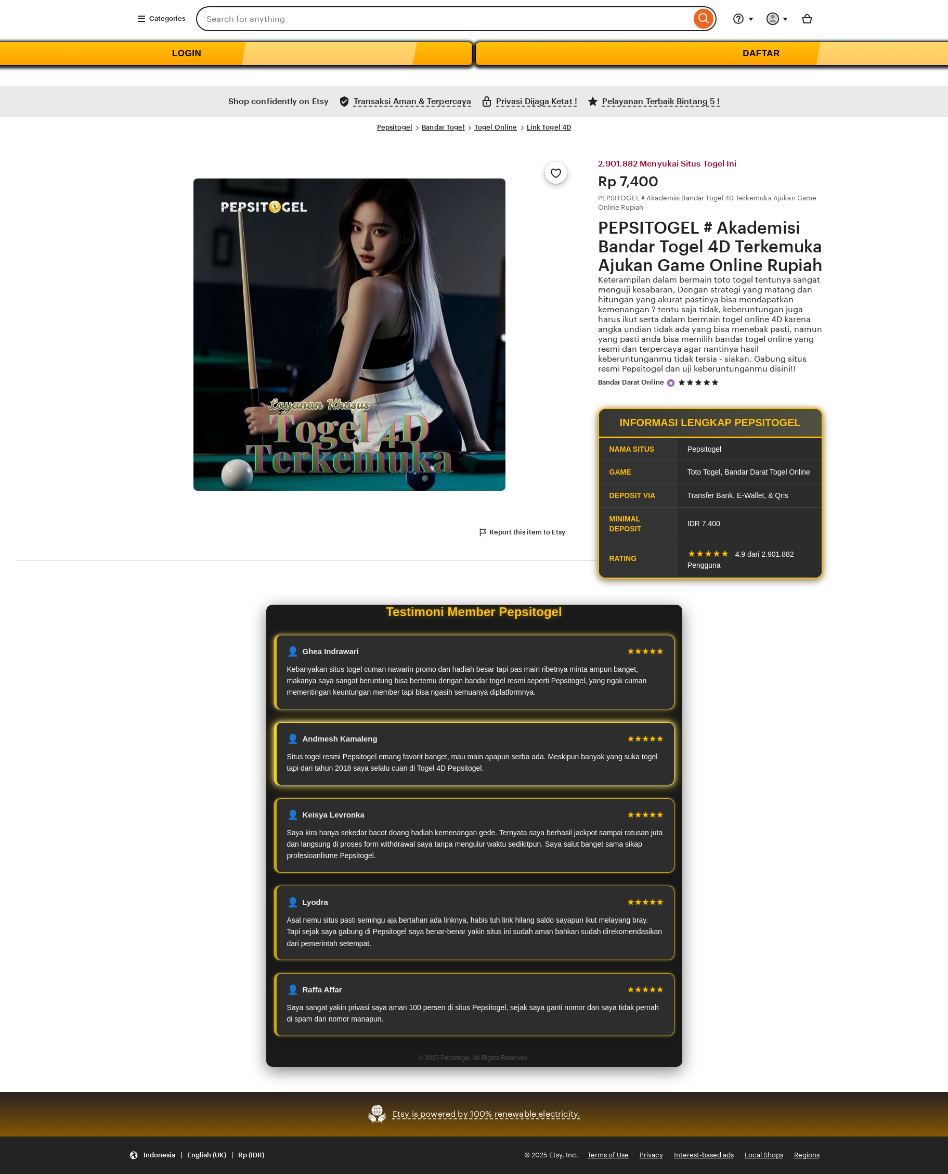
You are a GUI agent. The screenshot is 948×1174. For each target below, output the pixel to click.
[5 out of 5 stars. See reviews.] (700, 383)
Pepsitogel (394, 127)
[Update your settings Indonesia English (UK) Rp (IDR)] (196, 1155)
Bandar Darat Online (631, 382)
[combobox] (443, 18)
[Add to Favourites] (556, 173)
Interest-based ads (704, 1155)
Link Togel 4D (549, 127)
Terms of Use (608, 1155)
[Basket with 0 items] (807, 18)
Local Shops (764, 1155)
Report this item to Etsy (521, 532)
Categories (161, 18)
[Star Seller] (671, 383)
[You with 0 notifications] (777, 18)
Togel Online (495, 127)
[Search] (704, 18)
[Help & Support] (743, 18)
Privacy (651, 1155)
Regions (807, 1155)
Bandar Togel (443, 127)
